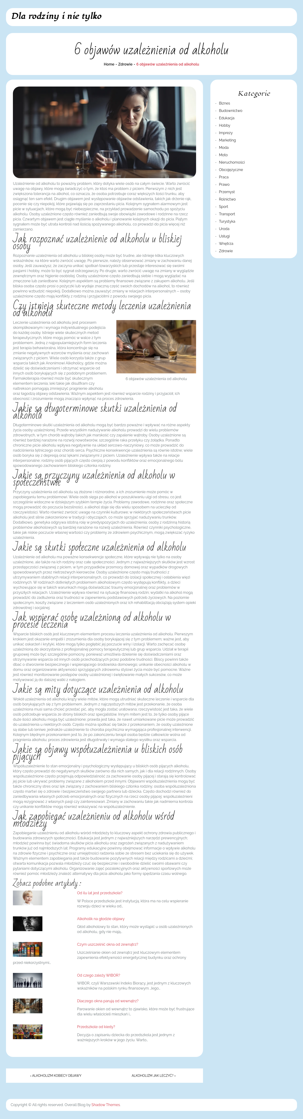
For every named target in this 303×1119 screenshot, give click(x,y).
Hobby (224, 125)
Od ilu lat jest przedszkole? (100, 893)
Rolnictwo (227, 199)
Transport (227, 214)
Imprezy (226, 133)
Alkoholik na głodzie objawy (101, 919)
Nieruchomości (232, 162)
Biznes (224, 103)
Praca (224, 177)
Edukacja (226, 118)
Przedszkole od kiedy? (96, 1027)
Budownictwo (230, 110)
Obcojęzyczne (231, 170)
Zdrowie (226, 251)
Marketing (227, 140)
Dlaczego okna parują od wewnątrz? (108, 1001)
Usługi (224, 236)
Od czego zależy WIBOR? (98, 975)
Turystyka (227, 221)
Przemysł (227, 192)
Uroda (224, 229)
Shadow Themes (105, 1105)
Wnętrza (226, 243)
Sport (223, 206)
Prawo (224, 184)
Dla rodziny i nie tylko (56, 16)
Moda (224, 147)
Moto (223, 155)
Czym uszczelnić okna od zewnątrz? (107, 944)
